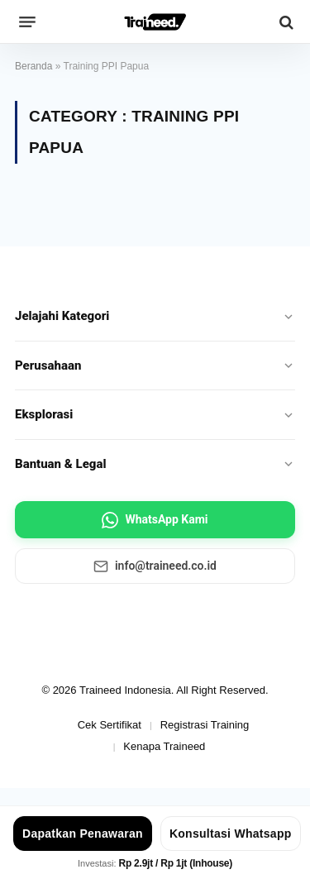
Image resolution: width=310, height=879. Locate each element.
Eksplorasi (155, 414)
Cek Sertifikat (109, 725)
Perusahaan (155, 365)
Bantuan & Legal (155, 463)
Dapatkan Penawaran (82, 833)
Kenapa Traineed (164, 746)
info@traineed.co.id (155, 566)
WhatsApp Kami (154, 520)
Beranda (33, 66)
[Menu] (27, 22)
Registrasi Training (205, 725)
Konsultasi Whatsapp (230, 833)
